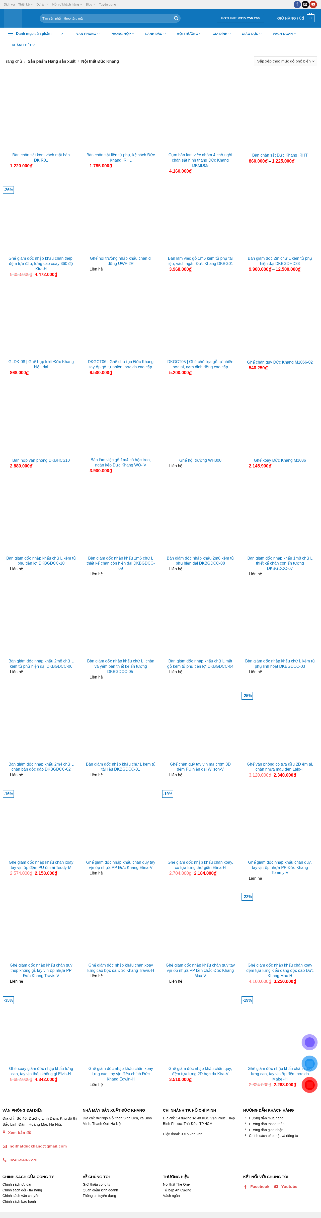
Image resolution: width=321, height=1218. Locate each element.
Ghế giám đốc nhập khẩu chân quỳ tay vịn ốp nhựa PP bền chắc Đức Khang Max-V (200, 970)
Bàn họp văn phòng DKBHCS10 (41, 460)
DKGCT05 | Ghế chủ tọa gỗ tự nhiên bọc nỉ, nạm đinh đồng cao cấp (200, 364)
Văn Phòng (85, 33)
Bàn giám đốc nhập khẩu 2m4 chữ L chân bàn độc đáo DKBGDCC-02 (41, 767)
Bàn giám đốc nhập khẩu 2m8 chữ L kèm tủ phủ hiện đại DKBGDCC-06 (41, 663)
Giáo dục (248, 33)
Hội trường (186, 33)
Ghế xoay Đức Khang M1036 (280, 460)
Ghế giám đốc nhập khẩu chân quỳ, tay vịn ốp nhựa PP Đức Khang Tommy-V (280, 867)
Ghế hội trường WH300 (200, 460)
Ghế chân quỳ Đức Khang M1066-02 (280, 362)
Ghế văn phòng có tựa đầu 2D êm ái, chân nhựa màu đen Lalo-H (280, 767)
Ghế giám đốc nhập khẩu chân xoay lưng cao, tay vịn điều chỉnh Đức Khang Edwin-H (120, 1073)
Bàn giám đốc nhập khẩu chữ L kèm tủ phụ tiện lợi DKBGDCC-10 (41, 561)
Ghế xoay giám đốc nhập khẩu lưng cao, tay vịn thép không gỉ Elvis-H (41, 1071)
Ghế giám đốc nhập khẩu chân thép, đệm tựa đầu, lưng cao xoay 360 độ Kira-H (41, 263)
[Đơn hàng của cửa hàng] (285, 61)
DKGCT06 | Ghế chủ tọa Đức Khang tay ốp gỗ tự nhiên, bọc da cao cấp (120, 364)
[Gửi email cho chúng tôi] (305, 4)
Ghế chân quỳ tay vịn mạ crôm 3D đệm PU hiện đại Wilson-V (200, 767)
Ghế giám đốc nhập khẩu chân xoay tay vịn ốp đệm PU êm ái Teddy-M (41, 865)
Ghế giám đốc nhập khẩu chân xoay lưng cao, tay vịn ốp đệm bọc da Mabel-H (280, 1073)
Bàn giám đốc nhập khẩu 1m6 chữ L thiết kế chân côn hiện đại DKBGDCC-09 (121, 563)
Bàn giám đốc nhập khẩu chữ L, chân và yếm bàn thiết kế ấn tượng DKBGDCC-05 (120, 666)
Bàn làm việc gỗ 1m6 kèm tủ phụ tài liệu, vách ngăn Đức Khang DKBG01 (200, 261)
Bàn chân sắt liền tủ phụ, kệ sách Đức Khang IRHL (121, 157)
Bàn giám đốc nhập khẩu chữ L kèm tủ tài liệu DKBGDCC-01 (120, 767)
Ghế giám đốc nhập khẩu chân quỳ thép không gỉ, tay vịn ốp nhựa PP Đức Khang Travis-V (41, 970)
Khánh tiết (20, 45)
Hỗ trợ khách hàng (67, 4)
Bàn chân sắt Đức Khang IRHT (280, 155)
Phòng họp (119, 33)
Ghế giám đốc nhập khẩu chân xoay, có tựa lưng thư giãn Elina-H (200, 865)
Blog (91, 4)
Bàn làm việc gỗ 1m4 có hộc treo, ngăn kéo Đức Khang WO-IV (121, 462)
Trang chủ (13, 61)
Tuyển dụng (107, 4)
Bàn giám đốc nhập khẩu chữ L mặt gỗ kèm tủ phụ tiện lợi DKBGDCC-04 (200, 663)
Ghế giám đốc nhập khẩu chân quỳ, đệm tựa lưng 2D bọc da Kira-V (200, 1071)
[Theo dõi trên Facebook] (297, 4)
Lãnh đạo (152, 33)
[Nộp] (176, 18)
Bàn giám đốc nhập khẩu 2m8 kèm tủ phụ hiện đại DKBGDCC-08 (200, 561)
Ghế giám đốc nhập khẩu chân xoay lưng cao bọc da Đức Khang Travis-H (120, 968)
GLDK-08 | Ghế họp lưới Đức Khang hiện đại (41, 364)
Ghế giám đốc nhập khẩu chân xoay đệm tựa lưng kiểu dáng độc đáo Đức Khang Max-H (279, 970)
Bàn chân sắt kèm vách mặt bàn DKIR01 (41, 157)
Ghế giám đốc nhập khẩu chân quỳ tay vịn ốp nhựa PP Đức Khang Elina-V (120, 865)
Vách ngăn (281, 33)
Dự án (42, 4)
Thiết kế (25, 4)
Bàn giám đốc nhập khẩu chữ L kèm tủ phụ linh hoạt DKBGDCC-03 (280, 663)
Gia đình (218, 33)
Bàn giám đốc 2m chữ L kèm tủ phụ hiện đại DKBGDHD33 (280, 261)
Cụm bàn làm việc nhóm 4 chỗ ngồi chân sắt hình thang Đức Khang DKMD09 (200, 160)
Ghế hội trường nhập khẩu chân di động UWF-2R (120, 261)
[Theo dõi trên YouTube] (313, 4)
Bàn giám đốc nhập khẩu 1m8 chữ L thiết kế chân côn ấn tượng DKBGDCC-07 (279, 563)
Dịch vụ (9, 4)
